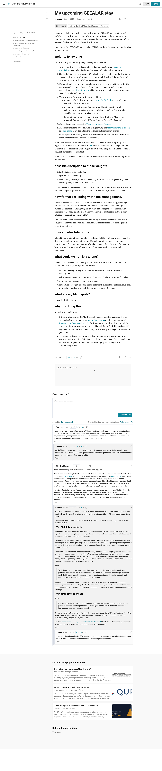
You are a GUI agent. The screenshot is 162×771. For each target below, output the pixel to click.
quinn (59, 19)
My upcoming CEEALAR (84, 13)
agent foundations (96, 320)
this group (67, 131)
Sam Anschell (59, 672)
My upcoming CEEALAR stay (24, 33)
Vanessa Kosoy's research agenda (74, 323)
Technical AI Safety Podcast (98, 124)
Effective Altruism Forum (21, 4)
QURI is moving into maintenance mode (71, 687)
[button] (70, 357)
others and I (116, 476)
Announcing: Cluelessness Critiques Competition (76, 706)
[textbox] (92, 405)
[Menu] (4, 3)
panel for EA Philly (103, 100)
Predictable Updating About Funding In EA (72, 669)
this (90, 146)
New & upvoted (67, 422)
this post (68, 476)
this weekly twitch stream (118, 128)
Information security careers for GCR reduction (81, 622)
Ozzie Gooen (59, 690)
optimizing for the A (80, 90)
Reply (56, 441)
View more (56, 735)
